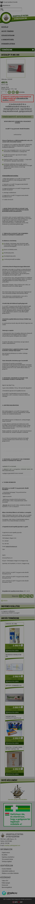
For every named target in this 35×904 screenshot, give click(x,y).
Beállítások (17, 462)
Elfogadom (17, 457)
